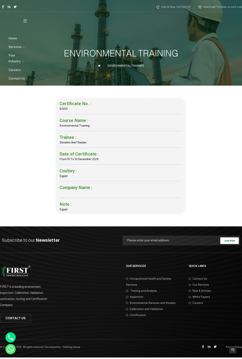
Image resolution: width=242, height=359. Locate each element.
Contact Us (198, 280)
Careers (196, 304)
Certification (136, 316)
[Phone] (10, 337)
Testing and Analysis (141, 292)
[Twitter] (15, 7)
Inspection (134, 298)
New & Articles (200, 292)
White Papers (199, 298)
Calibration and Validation (144, 310)
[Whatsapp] (10, 349)
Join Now (229, 242)
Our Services (199, 286)
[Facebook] (3, 7)
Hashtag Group (71, 348)
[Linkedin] (9, 7)
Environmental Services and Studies (151, 304)
